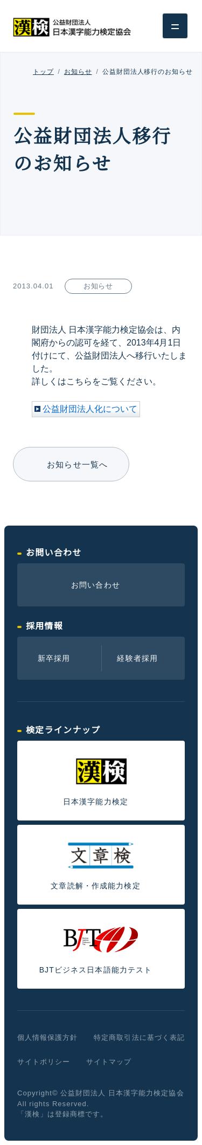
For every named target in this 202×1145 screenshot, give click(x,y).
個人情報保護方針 (47, 1037)
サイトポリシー (43, 1062)
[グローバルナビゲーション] (175, 26)
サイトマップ (108, 1062)
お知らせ (78, 71)
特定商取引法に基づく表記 (139, 1037)
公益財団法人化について (90, 408)
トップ (43, 71)
